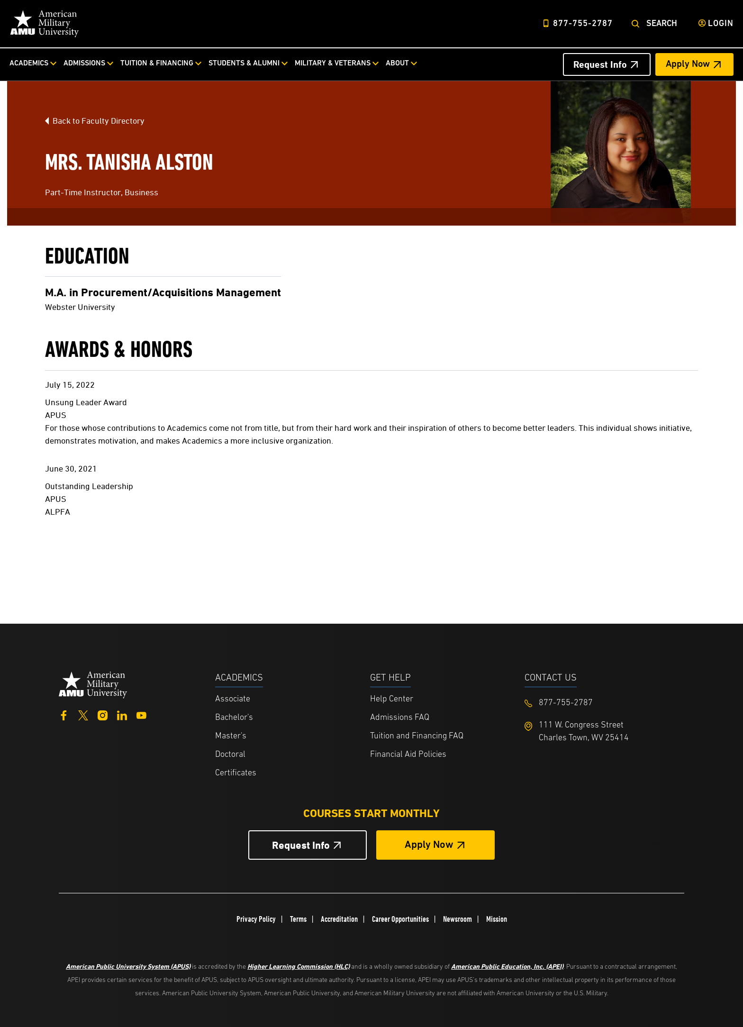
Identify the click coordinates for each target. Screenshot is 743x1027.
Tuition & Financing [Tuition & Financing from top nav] (156, 63)
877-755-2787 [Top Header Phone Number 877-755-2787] (583, 23)
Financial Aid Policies (408, 754)
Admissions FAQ (399, 717)
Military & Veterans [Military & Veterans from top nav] (333, 63)
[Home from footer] (93, 684)
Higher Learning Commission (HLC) (298, 966)
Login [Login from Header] (721, 23)
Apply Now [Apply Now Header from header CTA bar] (688, 64)
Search (661, 23)
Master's (230, 736)
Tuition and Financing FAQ (416, 736)
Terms (298, 919)
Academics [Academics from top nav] (28, 63)
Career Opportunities (400, 919)
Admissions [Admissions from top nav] (84, 63)
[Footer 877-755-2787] (602, 703)
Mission (496, 919)
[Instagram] (103, 714)
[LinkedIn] (122, 714)
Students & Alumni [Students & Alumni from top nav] (244, 63)
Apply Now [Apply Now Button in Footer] (429, 845)
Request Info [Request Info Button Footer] (301, 845)
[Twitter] (83, 714)
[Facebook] (64, 714)
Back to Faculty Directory (99, 121)
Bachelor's (234, 717)
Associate (232, 699)
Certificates (235, 773)
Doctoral (230, 754)
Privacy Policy (256, 919)
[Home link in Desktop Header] (44, 23)
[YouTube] (141, 714)
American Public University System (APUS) (128, 966)
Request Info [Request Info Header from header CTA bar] (600, 64)
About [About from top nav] (397, 63)
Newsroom (457, 919)
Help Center (391, 699)
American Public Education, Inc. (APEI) (507, 966)
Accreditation (339, 919)
